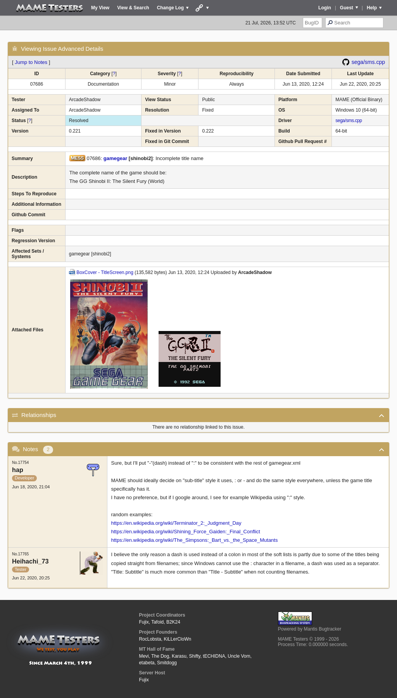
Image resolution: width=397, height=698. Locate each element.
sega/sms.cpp (368, 62)
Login (324, 7)
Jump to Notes (31, 62)
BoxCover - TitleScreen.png (104, 272)
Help (372, 7)
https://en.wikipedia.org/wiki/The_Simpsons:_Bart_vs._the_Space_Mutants (194, 540)
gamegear (115, 158)
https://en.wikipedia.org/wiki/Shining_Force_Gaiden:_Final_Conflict (185, 531)
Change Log (170, 7)
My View (100, 7)
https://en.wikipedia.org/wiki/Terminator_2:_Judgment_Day (176, 523)
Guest (346, 7)
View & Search (133, 7)
